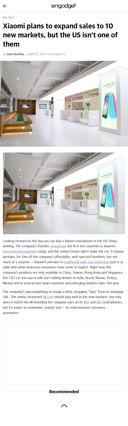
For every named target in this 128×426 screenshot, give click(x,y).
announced (58, 246)
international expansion (20, 251)
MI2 (86, 302)
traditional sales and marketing (86, 262)
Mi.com (48, 297)
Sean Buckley (15, 54)
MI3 (99, 302)
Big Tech (8, 17)
